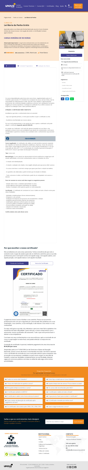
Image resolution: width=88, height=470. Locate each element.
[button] (66, 6)
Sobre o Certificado (44, 453)
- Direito (64, 82)
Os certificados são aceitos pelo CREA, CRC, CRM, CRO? (23, 407)
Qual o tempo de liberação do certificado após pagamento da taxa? (20, 401)
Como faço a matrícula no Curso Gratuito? (60, 379)
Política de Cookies (44, 451)
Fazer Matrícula (71, 55)
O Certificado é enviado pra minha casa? (59, 400)
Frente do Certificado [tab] (17, 263)
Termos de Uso (43, 448)
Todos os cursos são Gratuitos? (16, 379)
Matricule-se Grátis (78, 6)
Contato (41, 442)
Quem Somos (42, 437)
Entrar (70, 6)
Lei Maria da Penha (30, 17)
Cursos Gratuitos (19, 6)
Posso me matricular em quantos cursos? (19, 383)
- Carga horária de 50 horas (68, 91)
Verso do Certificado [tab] (41, 263)
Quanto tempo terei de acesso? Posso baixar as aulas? (64, 383)
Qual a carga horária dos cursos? (57, 407)
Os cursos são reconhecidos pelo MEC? (59, 388)
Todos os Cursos (18, 17)
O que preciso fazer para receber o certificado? (61, 396)
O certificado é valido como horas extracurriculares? (22, 396)
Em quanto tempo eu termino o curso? (18, 388)
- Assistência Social (66, 88)
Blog (57, 6)
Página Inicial (7, 17)
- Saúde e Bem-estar (67, 85)
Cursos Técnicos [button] (29, 6)
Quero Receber (78, 422)
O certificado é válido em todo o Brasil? (59, 392)
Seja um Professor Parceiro (73, 439)
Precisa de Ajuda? (71, 437)
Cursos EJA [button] (40, 6)
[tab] (10, 66)
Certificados (50, 6)
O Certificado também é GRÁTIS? (16, 392)
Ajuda (62, 6)
